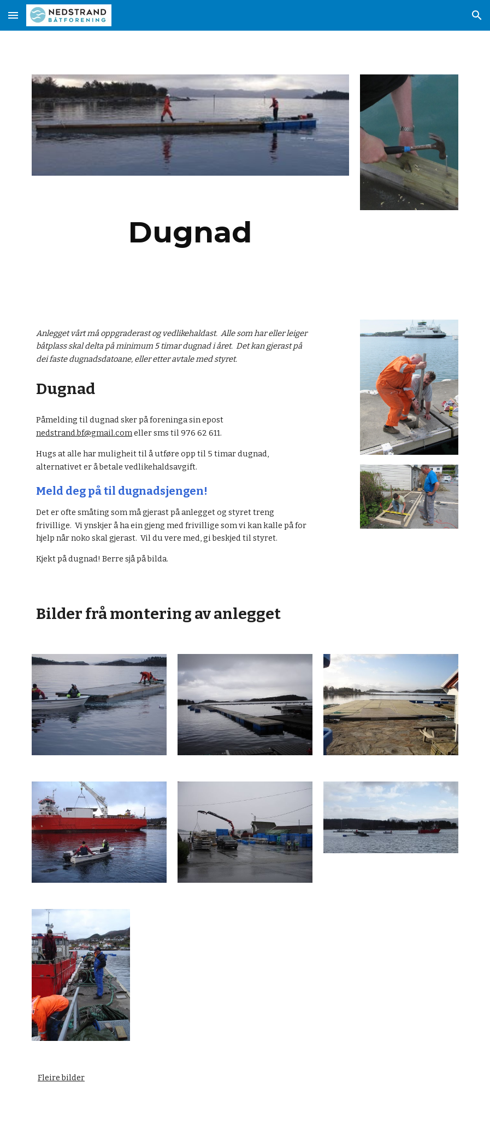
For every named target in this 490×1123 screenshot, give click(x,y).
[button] (13, 15)
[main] (190, 232)
